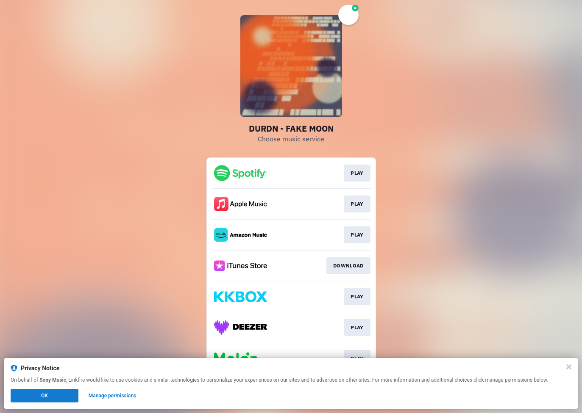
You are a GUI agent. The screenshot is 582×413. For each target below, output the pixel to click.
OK (44, 396)
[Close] (569, 367)
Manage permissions (112, 396)
